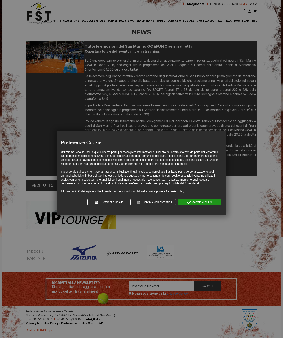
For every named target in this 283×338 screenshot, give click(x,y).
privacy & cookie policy (170, 191)
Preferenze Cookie (109, 202)
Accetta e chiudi (199, 202)
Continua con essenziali (154, 202)
